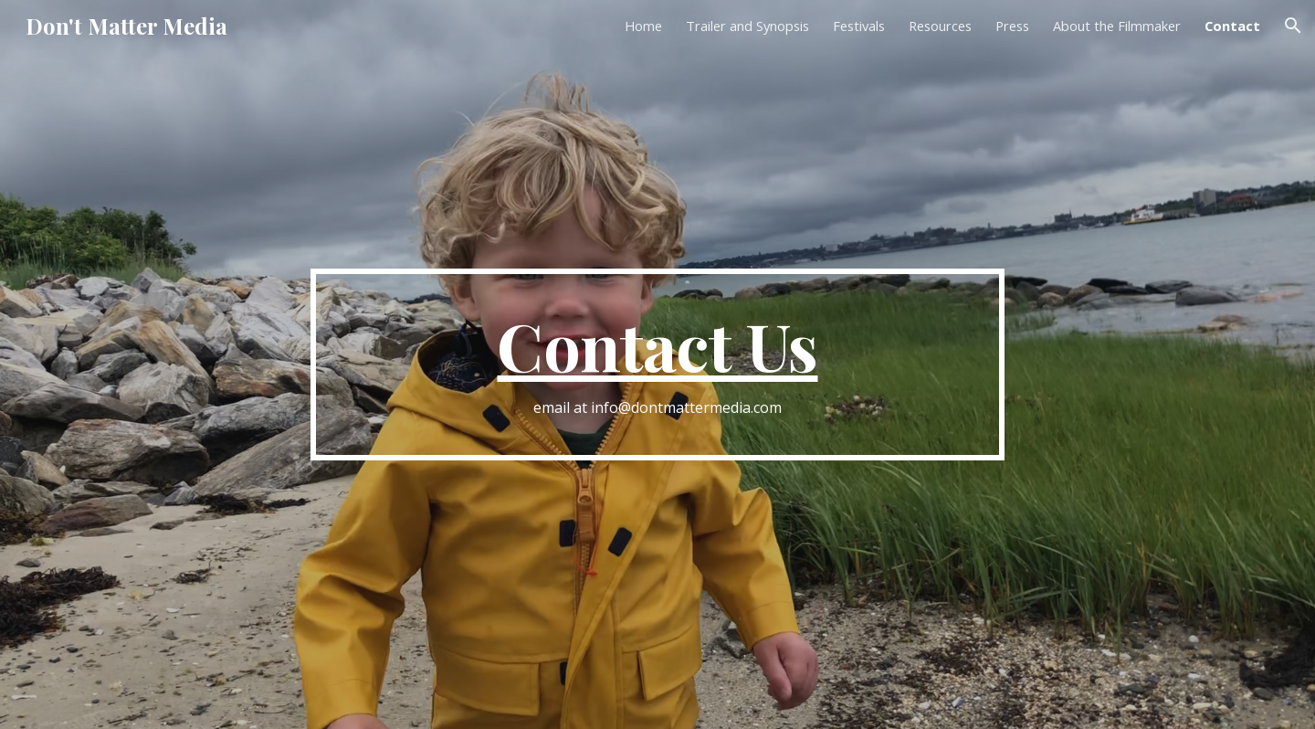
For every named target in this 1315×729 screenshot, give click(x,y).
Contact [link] (1232, 25)
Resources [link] (940, 25)
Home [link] (643, 25)
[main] (657, 365)
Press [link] (1012, 25)
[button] (1293, 26)
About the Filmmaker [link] (1117, 25)
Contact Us (657, 344)
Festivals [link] (859, 25)
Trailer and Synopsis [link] (747, 25)
